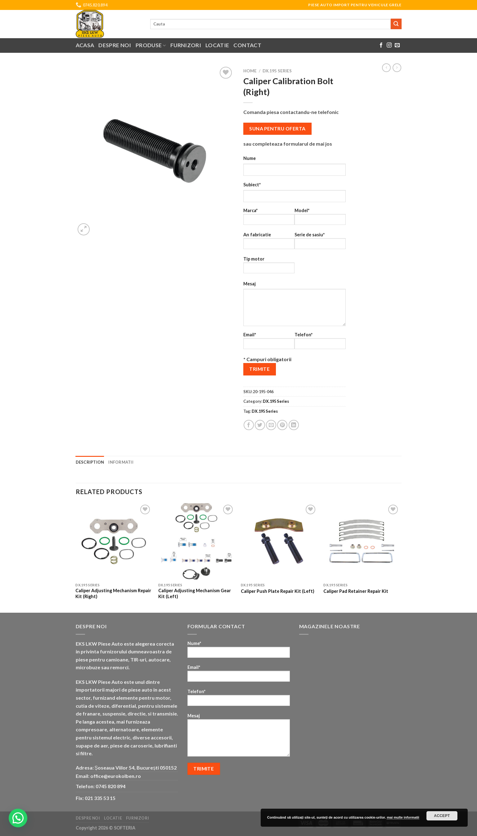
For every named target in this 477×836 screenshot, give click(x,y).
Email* (269, 342)
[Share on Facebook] (249, 425)
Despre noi (114, 45)
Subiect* (252, 184)
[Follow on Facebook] (381, 45)
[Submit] (396, 24)
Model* (320, 218)
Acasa (85, 45)
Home (250, 70)
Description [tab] (90, 462)
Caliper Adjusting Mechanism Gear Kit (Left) (194, 593)
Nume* (238, 651)
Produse (151, 45)
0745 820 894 (110, 786)
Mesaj (249, 283)
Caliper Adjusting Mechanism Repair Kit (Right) (113, 593)
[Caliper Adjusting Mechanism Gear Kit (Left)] (196, 541)
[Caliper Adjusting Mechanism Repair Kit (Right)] (113, 541)
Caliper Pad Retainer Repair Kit (355, 591)
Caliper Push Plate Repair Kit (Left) (277, 591)
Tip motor (269, 267)
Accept (442, 816)
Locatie (217, 45)
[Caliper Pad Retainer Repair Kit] (361, 541)
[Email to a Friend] (271, 425)
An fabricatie (269, 242)
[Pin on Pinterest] (282, 425)
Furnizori (185, 45)
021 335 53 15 (100, 798)
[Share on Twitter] (260, 425)
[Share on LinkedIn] (294, 425)
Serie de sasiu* (320, 242)
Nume (249, 158)
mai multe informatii (403, 817)
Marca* (269, 218)
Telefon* (320, 342)
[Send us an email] (397, 45)
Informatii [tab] (120, 462)
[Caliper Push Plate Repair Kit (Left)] (279, 541)
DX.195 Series (277, 70)
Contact (247, 45)
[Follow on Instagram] (389, 45)
